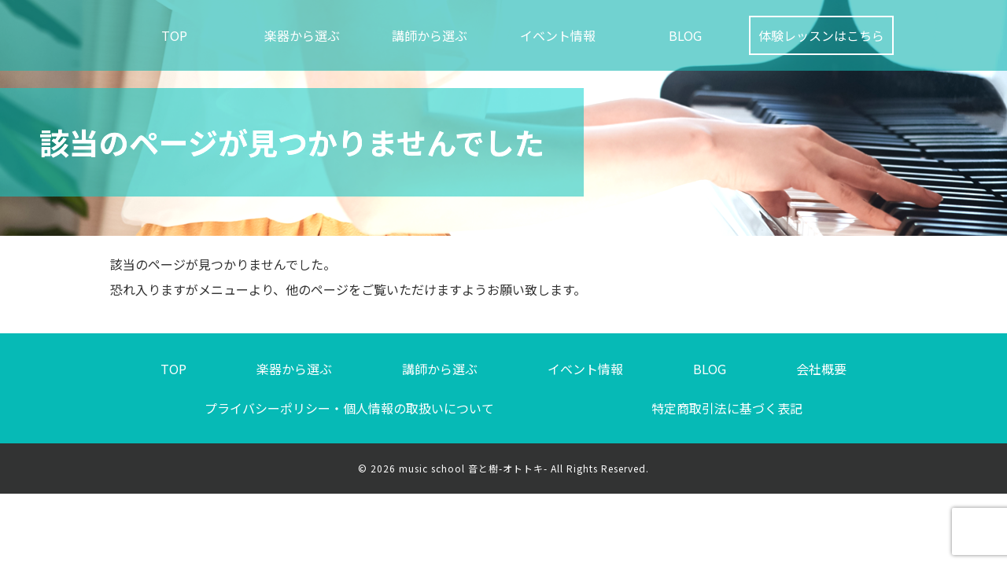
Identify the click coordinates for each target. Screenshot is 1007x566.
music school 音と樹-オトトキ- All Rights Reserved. (524, 468)
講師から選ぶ (429, 35)
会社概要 (821, 368)
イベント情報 (558, 35)
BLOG (685, 35)
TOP (174, 35)
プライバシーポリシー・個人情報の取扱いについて (349, 408)
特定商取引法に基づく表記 (726, 408)
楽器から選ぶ (302, 35)
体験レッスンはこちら (821, 35)
